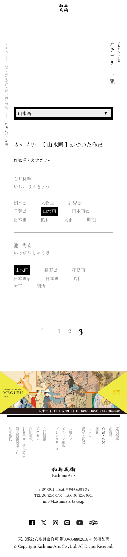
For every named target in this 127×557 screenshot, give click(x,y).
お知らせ (70, 434)
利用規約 (10, 434)
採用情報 (30, 434)
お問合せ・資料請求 (23, 442)
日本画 (20, 219)
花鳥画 (78, 269)
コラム (89, 432)
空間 (96, 430)
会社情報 (44, 434)
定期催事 (117, 434)
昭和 (45, 219)
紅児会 (75, 202)
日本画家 (80, 211)
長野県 (51, 269)
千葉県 (20, 211)
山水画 (49, 211)
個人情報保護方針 (17, 440)
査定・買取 (83, 435)
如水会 (20, 202)
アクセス (37, 434)
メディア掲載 (63, 437)
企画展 (110, 432)
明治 (91, 219)
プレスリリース (57, 439)
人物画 (47, 202)
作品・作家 (103, 435)
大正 (68, 219)
